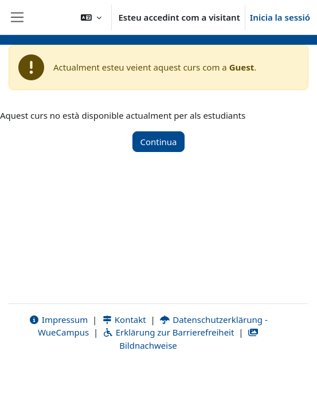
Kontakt (123, 319)
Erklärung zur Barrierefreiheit (168, 332)
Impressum (58, 319)
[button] (91, 17)
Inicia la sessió (280, 17)
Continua (158, 141)
